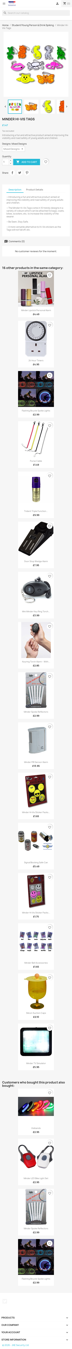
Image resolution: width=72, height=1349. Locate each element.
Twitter (4, 1301)
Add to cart (26, 162)
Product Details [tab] (34, 189)
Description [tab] (15, 189)
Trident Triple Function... (36, 511)
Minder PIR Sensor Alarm (36, 762)
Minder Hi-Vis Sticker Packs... (36, 812)
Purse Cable (36, 461)
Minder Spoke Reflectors (36, 711)
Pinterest (27, 173)
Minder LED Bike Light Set (36, 1178)
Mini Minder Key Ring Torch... (36, 611)
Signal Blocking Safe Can (36, 862)
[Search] (36, 13)
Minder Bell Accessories (36, 962)
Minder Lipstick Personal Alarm (36, 310)
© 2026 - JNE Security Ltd (15, 1345)
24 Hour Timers (36, 360)
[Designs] (13, 149)
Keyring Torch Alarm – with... (36, 661)
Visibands (36, 1128)
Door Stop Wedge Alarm (36, 561)
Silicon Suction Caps (36, 1013)
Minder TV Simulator (36, 1063)
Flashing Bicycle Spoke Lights (36, 410)
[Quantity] (5, 162)
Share (12, 173)
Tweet (20, 173)
